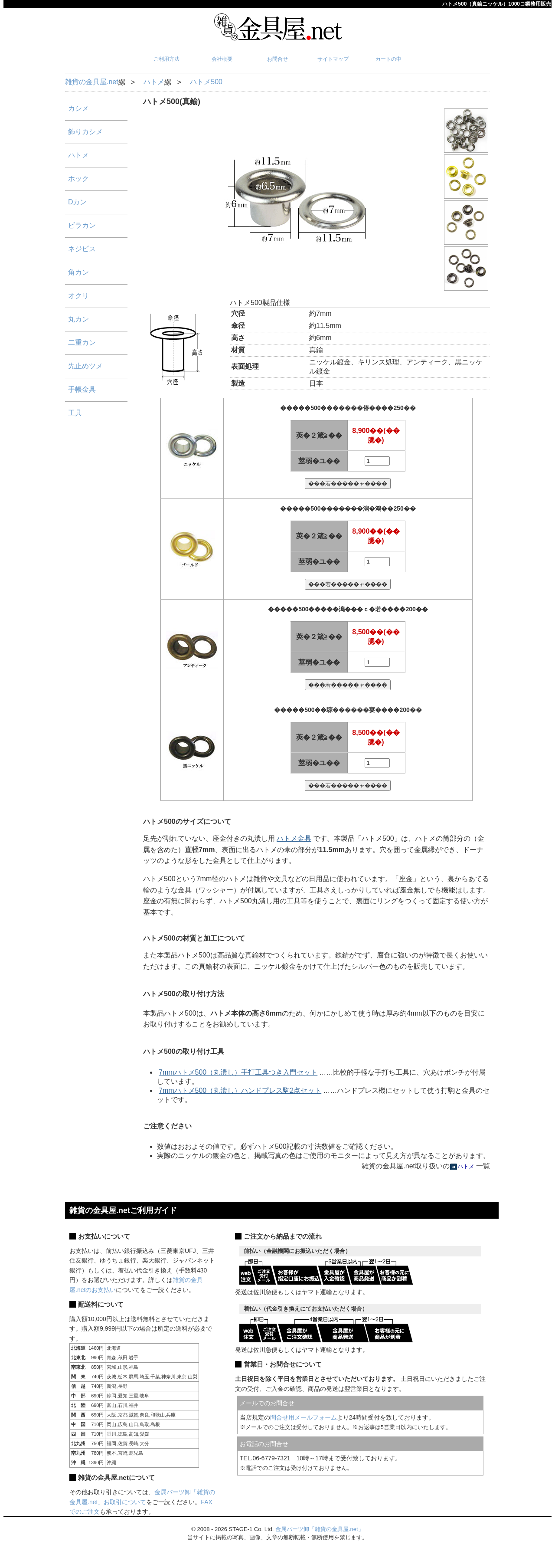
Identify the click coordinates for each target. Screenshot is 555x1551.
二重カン (82, 342)
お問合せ (277, 59)
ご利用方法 (166, 59)
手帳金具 (82, 389)
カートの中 (388, 59)
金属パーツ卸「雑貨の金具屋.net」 (319, 1529)
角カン (78, 272)
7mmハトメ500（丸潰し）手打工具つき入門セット (238, 1072)
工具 (75, 412)
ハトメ (154, 81)
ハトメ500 (206, 81)
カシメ (78, 108)
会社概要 (222, 59)
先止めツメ (85, 366)
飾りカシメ (85, 131)
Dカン (77, 202)
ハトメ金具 (294, 838)
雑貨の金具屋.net (91, 81)
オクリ (78, 295)
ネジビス (82, 248)
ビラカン (82, 225)
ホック (78, 178)
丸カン (78, 319)
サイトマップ (333, 59)
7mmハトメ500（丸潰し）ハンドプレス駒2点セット (240, 1090)
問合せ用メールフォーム (303, 1417)
